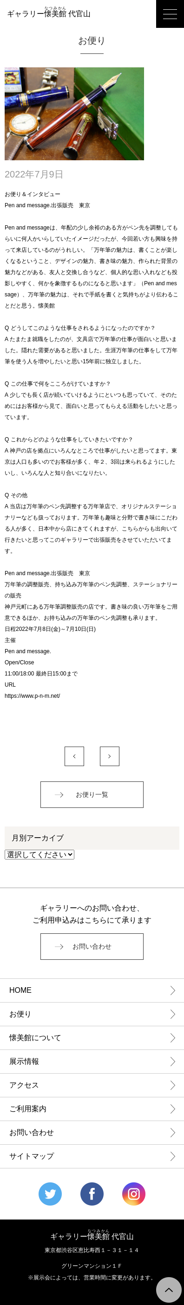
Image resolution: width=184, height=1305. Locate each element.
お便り (20, 1014)
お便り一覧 (92, 794)
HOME (20, 990)
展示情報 (24, 1061)
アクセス (24, 1085)
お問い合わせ (92, 946)
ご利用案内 (27, 1109)
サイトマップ (31, 1156)
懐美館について (35, 1038)
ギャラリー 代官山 (49, 14)
